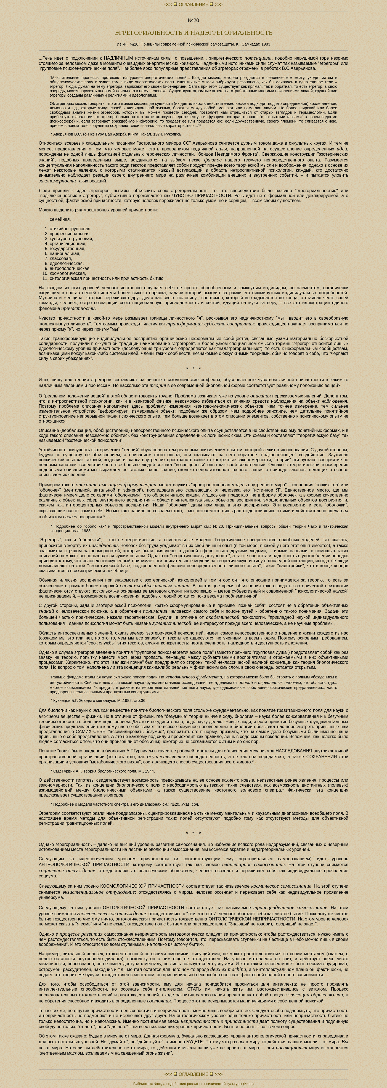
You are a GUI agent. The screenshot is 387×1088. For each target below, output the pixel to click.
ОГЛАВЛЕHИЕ (193, 4)
